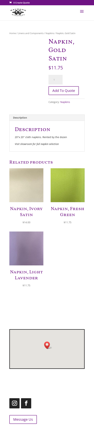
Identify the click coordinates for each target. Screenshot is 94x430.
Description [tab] (20, 117)
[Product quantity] (55, 80)
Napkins (50, 33)
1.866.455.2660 (58, 385)
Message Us (20, 419)
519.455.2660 (63, 376)
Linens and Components (31, 33)
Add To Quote (63, 90)
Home (12, 33)
